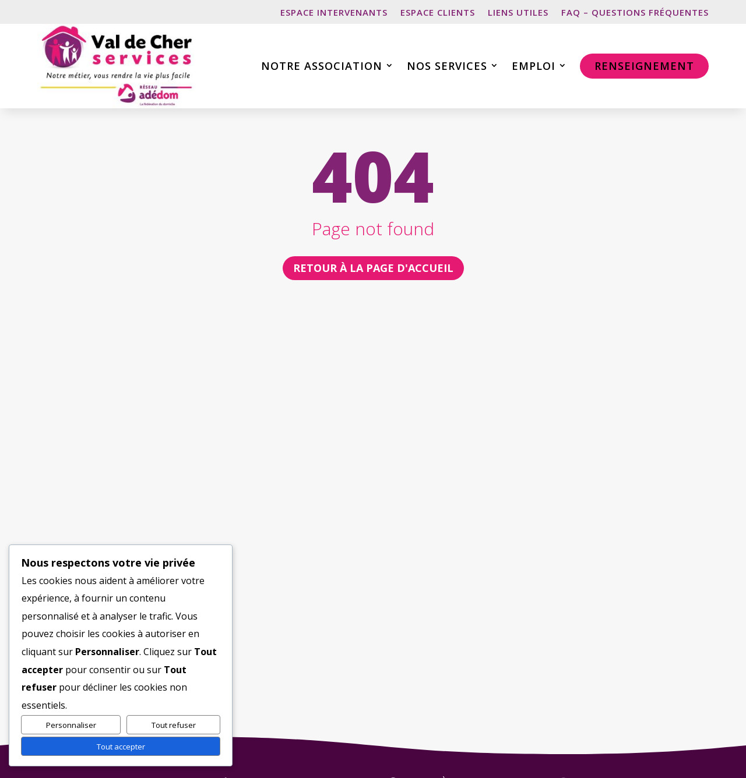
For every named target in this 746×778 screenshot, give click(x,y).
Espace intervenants (334, 13)
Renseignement (644, 66)
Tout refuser (174, 725)
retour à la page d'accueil (373, 268)
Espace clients (437, 13)
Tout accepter (121, 746)
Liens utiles (518, 13)
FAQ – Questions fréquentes (635, 13)
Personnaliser (71, 725)
